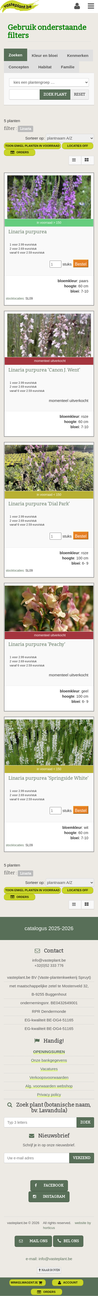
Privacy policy (49, 1094)
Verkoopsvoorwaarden (49, 1077)
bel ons (68, 1241)
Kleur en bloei (45, 55)
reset (79, 94)
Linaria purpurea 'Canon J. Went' (44, 370)
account (68, 1282)
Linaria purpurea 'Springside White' (48, 778)
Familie (67, 67)
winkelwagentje (27, 1282)
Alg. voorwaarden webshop (49, 1086)
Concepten (19, 67)
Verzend (81, 1158)
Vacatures (48, 1069)
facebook (49, 1185)
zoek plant (55, 94)
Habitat (45, 67)
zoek (85, 1122)
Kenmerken (78, 55)
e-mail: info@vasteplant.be (49, 1259)
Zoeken (15, 55)
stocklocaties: (15, 298)
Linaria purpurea (27, 232)
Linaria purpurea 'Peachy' (36, 644)
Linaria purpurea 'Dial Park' (39, 504)
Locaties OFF (77, 145)
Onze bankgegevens (49, 1060)
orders (19, 152)
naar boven (49, 1270)
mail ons (33, 1241)
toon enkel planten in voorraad (32, 145)
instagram (49, 1196)
